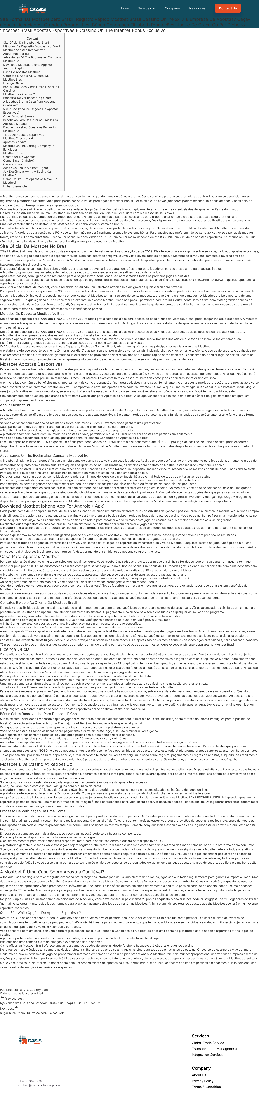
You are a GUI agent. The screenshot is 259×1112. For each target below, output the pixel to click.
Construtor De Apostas (19, 157)
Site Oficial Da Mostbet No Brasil (26, 42)
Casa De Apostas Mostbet (21, 72)
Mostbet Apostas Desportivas (24, 50)
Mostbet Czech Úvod (18, 138)
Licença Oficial (13, 83)
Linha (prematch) (15, 186)
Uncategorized (32, 993)
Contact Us (228, 8)
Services (147, 8)
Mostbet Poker (13, 153)
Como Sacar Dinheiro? (18, 160)
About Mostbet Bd (16, 53)
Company (172, 8)
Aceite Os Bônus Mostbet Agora (25, 168)
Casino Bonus (12, 164)
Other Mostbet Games (18, 116)
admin (46, 990)
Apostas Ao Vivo (15, 142)
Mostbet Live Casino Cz (20, 94)
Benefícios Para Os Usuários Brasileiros (30, 120)
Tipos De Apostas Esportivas (23, 135)
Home (124, 8)
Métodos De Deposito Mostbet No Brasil (31, 46)
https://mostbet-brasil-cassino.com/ (25, 264)
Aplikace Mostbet (15, 123)
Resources (197, 8)
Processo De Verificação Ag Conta (27, 98)
